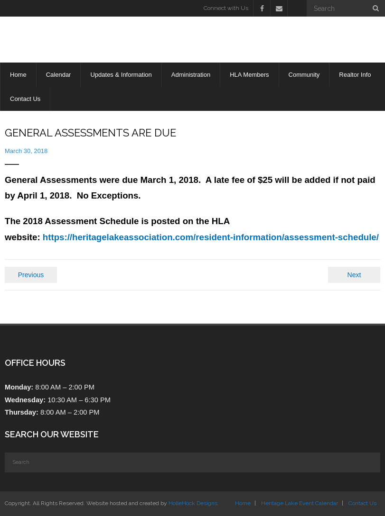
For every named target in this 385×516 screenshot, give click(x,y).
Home (243, 503)
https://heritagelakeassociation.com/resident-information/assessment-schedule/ (211, 237)
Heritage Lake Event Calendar (299, 503)
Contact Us (362, 503)
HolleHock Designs (193, 503)
